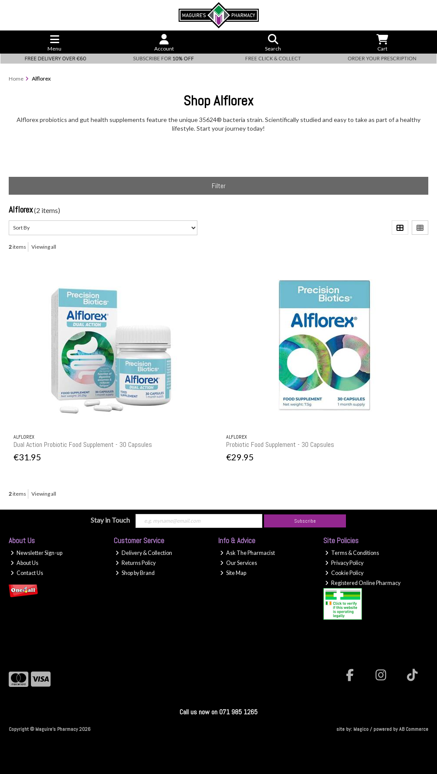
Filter (219, 185)
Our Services (238, 563)
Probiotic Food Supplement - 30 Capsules (280, 444)
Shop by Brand (135, 573)
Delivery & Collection (143, 553)
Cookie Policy (344, 573)
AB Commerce (413, 729)
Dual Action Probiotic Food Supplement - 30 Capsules (83, 444)
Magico (361, 729)
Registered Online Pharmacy (362, 583)
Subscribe (305, 520)
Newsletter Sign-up (36, 553)
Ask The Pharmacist (247, 553)
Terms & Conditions (352, 553)
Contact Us (26, 573)
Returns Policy (135, 563)
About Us (24, 563)
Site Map (233, 573)
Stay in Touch (110, 520)
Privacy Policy (344, 563)
